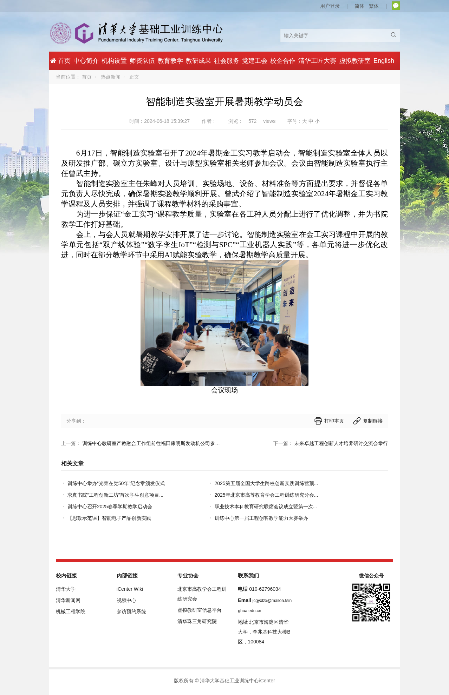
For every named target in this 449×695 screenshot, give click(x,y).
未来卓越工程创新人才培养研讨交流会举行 (341, 443)
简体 (359, 6)
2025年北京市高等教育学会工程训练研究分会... (266, 495)
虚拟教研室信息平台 (199, 610)
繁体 (374, 6)
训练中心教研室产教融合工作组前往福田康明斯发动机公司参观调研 (156, 443)
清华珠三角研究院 (197, 621)
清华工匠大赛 (317, 60)
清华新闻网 (68, 600)
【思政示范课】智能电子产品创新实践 (109, 518)
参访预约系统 (131, 611)
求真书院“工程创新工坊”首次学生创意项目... (115, 495)
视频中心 (126, 600)
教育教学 (170, 60)
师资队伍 (142, 60)
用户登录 (330, 6)
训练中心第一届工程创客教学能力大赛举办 (261, 518)
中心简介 (86, 60)
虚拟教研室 (355, 60)
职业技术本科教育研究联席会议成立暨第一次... (266, 506)
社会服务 (226, 60)
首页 (87, 77)
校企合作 (282, 60)
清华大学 (66, 589)
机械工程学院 (70, 611)
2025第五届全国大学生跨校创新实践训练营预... (266, 483)
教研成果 (198, 60)
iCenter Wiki (130, 589)
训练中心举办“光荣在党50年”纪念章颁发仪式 (116, 483)
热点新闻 (111, 77)
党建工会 (254, 60)
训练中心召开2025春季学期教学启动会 (109, 506)
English (383, 60)
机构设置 (114, 60)
